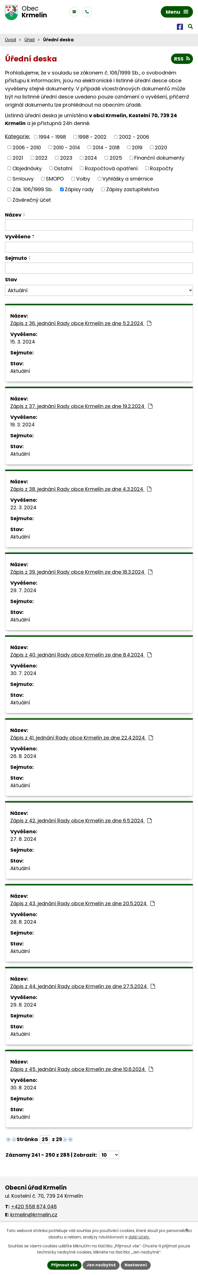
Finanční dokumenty (159, 157)
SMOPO (55, 178)
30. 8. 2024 (23, 1087)
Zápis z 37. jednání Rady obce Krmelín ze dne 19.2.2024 (81, 406)
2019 (137, 147)
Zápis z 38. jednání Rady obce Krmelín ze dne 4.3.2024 (80, 489)
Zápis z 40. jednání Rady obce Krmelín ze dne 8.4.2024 (81, 654)
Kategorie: (17, 136)
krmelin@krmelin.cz (33, 1214)
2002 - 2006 (134, 136)
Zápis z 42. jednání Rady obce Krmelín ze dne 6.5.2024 (81, 820)
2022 (41, 157)
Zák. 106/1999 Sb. (33, 189)
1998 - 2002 (92, 136)
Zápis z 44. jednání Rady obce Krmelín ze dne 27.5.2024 (82, 986)
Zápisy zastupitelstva (132, 189)
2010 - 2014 (66, 147)
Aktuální (20, 371)
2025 (116, 157)
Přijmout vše (64, 1265)
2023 (66, 157)
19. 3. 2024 (22, 424)
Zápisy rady (79, 189)
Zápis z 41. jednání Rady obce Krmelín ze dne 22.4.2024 (81, 737)
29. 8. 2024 (23, 1004)
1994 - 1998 (52, 136)
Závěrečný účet (32, 199)
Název (13, 214)
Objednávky (27, 168)
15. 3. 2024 (22, 341)
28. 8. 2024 (23, 921)
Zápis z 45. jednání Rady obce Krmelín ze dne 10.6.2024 (81, 1069)
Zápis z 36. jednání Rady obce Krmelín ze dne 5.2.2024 (80, 323)
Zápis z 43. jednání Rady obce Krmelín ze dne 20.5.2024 (82, 903)
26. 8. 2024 (23, 756)
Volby (83, 178)
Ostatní (63, 168)
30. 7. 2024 (23, 673)
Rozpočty (161, 168)
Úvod (10, 40)
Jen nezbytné (101, 1265)
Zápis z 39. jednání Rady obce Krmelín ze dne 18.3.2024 (81, 571)
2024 (91, 157)
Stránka (27, 1139)
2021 (18, 157)
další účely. (139, 1237)
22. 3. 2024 (23, 507)
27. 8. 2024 (23, 838)
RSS (182, 58)
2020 (161, 147)
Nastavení (136, 1265)
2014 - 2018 (106, 147)
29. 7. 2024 (23, 590)
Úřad (29, 40)
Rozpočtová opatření (111, 168)
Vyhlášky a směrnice (127, 178)
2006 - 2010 (27, 147)
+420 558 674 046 (34, 1206)
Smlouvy (23, 178)
